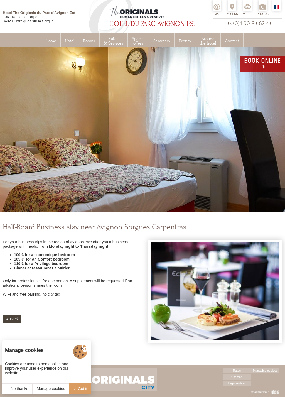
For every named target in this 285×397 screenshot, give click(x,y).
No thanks (17, 388)
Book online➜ (262, 64)
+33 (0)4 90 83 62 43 (247, 23)
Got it (80, 388)
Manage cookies (51, 388)
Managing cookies (265, 370)
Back (14, 319)
